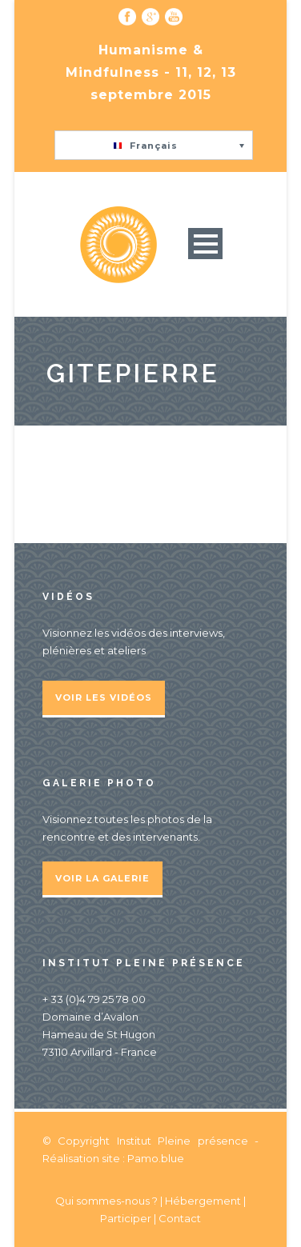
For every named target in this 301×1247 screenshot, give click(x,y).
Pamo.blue (155, 1158)
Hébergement (203, 1200)
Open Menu (205, 243)
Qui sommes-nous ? (107, 1200)
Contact (180, 1218)
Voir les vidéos (103, 697)
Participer (125, 1218)
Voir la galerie (102, 878)
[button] (153, 145)
